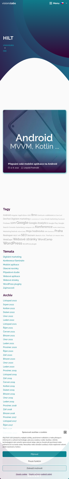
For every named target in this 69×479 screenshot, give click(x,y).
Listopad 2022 (10, 300)
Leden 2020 (8, 366)
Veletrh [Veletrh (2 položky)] (57, 235)
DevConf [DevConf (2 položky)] (59, 215)
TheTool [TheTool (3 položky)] (49, 235)
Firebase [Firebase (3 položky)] (6, 223)
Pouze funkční (34, 461)
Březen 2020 (9, 359)
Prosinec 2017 (9, 417)
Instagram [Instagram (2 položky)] (28, 227)
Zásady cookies (21, 474)
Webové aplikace (11, 276)
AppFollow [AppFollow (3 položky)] (22, 215)
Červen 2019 (9, 382)
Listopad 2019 (10, 374)
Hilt (8, 38)
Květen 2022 (9, 308)
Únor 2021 (8, 339)
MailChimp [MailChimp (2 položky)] (61, 227)
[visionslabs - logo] (9, 3)
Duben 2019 (8, 390)
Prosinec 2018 (10, 405)
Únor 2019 (8, 398)
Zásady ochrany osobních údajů (40, 474)
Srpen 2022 (8, 304)
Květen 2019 (9, 386)
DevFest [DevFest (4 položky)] (7, 219)
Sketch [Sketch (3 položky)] (38, 235)
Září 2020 (7, 355)
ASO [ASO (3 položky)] (29, 215)
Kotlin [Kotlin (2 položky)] (55, 227)
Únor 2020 (8, 362)
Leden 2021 (8, 343)
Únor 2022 (8, 316)
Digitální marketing (12, 257)
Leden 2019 (8, 401)
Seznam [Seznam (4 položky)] (31, 235)
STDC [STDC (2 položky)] (43, 235)
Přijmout (34, 454)
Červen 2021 (9, 331)
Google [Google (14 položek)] (22, 223)
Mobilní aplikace (11, 264)
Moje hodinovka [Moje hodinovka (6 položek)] (35, 231)
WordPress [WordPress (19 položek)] (12, 243)
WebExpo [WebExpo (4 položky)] (7, 239)
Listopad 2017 (10, 421)
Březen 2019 (9, 394)
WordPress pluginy (12, 284)
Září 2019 (7, 378)
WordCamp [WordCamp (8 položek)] (45, 239)
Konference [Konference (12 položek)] (44, 227)
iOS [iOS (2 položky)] (33, 227)
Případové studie (11, 272)
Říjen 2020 (8, 351)
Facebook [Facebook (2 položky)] (61, 219)
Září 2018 (7, 409)
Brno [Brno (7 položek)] (34, 214)
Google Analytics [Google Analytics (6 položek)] (38, 222)
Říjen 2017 (8, 425)
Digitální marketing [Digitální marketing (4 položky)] (20, 219)
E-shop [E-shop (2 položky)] (42, 219)
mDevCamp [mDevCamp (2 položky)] (22, 231)
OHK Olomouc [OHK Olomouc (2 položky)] (49, 231)
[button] (65, 432)
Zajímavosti (8, 288)
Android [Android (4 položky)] (7, 215)
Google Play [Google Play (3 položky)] (53, 223)
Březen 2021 (9, 335)
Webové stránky (11, 280)
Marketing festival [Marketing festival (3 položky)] (10, 231)
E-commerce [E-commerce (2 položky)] (34, 219)
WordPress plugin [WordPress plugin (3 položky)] (30, 244)
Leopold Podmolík (31, 168)
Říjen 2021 (8, 328)
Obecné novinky (11, 268)
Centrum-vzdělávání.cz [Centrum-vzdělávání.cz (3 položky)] (46, 215)
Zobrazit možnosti (34, 468)
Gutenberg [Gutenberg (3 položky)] (20, 227)
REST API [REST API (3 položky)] (17, 235)
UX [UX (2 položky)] (54, 235)
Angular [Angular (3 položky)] (14, 215)
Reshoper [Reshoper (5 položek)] (8, 235)
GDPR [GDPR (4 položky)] (13, 223)
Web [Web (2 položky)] (62, 235)
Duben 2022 (9, 312)
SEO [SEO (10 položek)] (24, 235)
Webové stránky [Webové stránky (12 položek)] (25, 239)
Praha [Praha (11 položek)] (59, 231)
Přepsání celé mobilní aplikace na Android (32, 163)
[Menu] (54, 3)
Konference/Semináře (13, 260)
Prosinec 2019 (9, 370)
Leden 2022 (8, 320)
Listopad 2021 (10, 324)
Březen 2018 (9, 413)
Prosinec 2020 (10, 347)
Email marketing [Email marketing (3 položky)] (51, 219)
